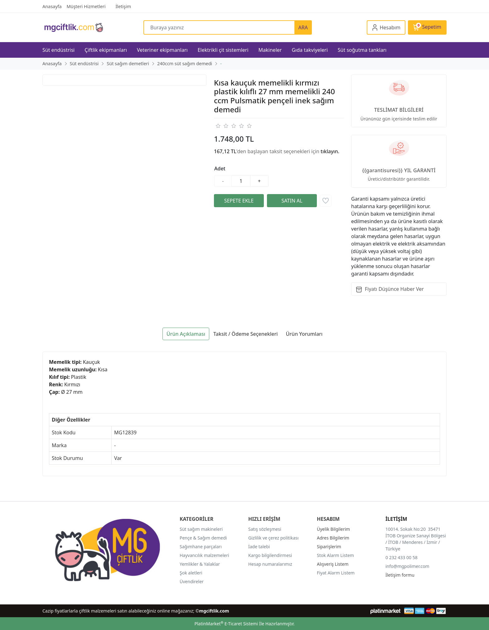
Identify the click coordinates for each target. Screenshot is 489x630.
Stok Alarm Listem (335, 555)
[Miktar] (241, 181)
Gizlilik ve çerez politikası (273, 538)
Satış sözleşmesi (264, 529)
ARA (303, 27)
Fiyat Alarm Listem (336, 573)
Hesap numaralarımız (270, 564)
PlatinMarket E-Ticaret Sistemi (226, 624)
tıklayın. (330, 151)
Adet (219, 168)
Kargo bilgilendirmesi (270, 555)
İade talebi (259, 546)
